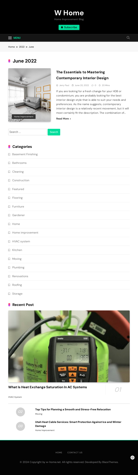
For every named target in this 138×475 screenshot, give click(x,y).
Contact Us (74, 452)
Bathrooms (19, 163)
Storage (17, 294)
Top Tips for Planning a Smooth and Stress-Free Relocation (73, 409)
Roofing (17, 285)
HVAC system (21, 241)
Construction (20, 180)
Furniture (18, 206)
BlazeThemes (110, 462)
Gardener (18, 215)
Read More (63, 118)
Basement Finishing (25, 154)
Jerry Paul (64, 85)
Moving (17, 259)
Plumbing (18, 267)
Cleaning (18, 172)
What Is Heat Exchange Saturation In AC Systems (47, 387)
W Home (69, 12)
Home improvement (23, 116)
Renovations (20, 276)
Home (16, 224)
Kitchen (17, 250)
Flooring (17, 198)
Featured (18, 189)
